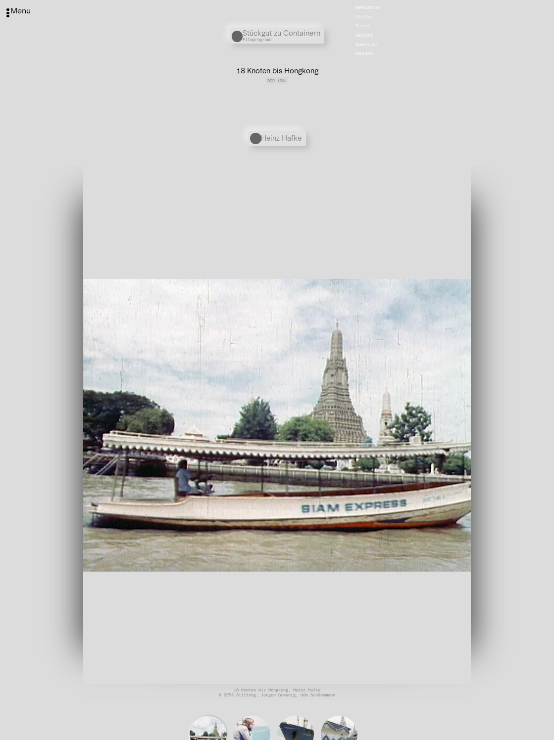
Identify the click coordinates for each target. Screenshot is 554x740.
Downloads (366, 44)
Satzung (364, 35)
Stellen (364, 16)
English (364, 53)
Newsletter (367, 7)
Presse (362, 25)
